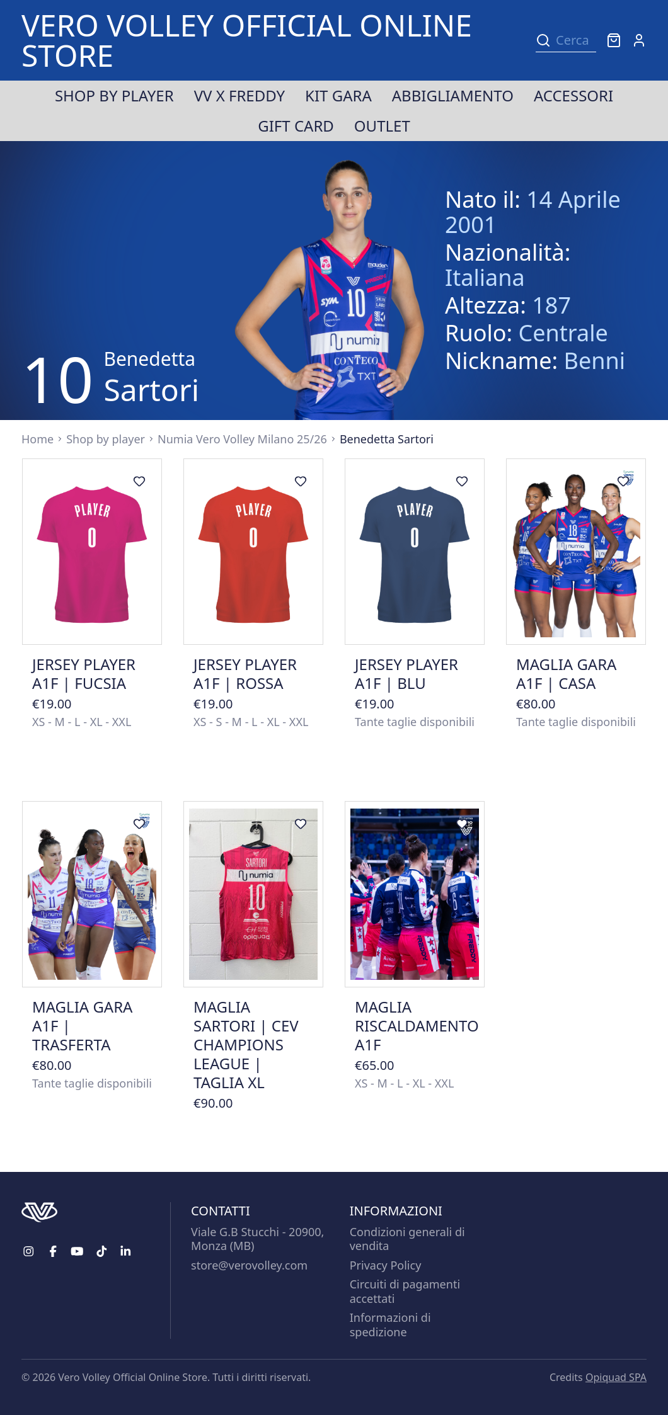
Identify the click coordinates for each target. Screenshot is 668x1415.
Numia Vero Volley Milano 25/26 (242, 438)
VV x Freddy (239, 95)
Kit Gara (338, 95)
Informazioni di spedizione (390, 1324)
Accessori (573, 95)
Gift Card (296, 125)
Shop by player (114, 95)
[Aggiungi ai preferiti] (139, 481)
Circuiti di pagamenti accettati (405, 1291)
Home (37, 438)
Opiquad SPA (616, 1377)
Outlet (382, 125)
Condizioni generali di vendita (407, 1239)
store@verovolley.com (249, 1265)
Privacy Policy (386, 1265)
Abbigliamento (453, 95)
